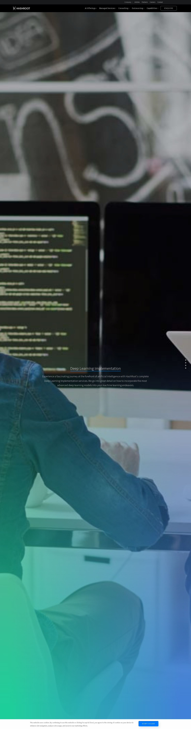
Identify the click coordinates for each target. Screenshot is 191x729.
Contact (160, 2)
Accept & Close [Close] (148, 724)
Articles (137, 2)
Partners (145, 2)
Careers (152, 2)
